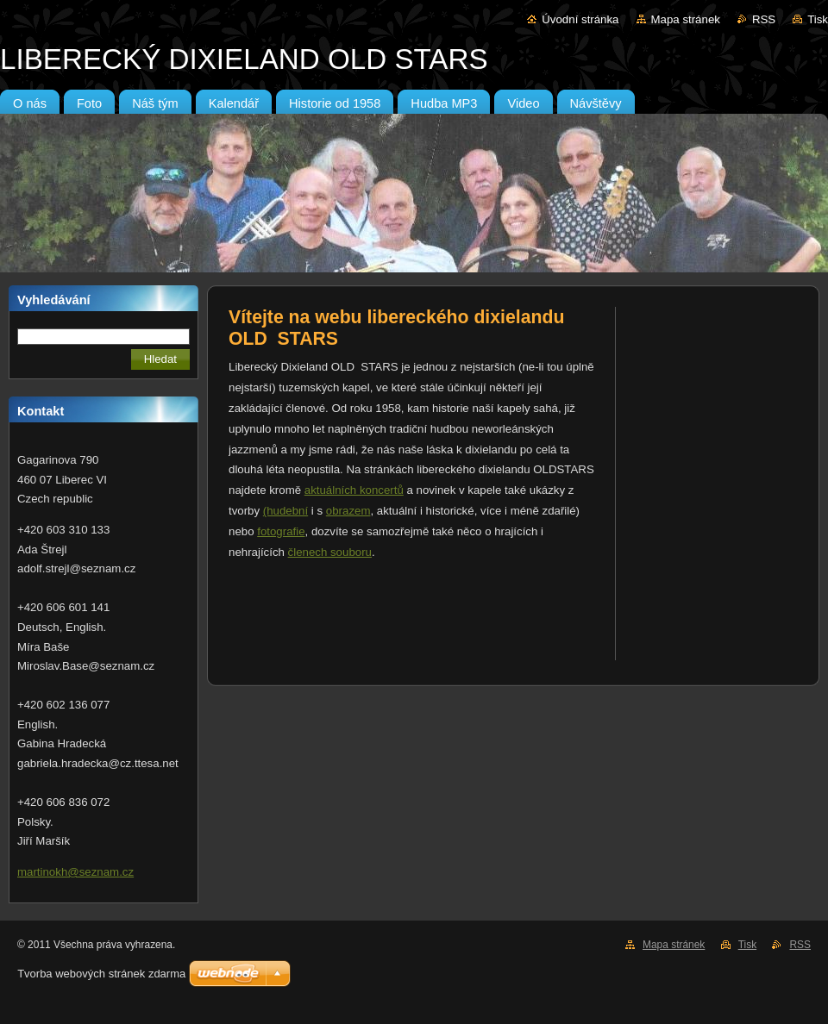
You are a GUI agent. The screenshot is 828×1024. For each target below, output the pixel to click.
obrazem (348, 510)
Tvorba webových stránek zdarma (101, 973)
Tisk (817, 19)
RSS (763, 19)
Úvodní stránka (580, 19)
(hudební (285, 510)
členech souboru (330, 552)
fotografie (280, 531)
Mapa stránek (685, 19)
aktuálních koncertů (354, 490)
